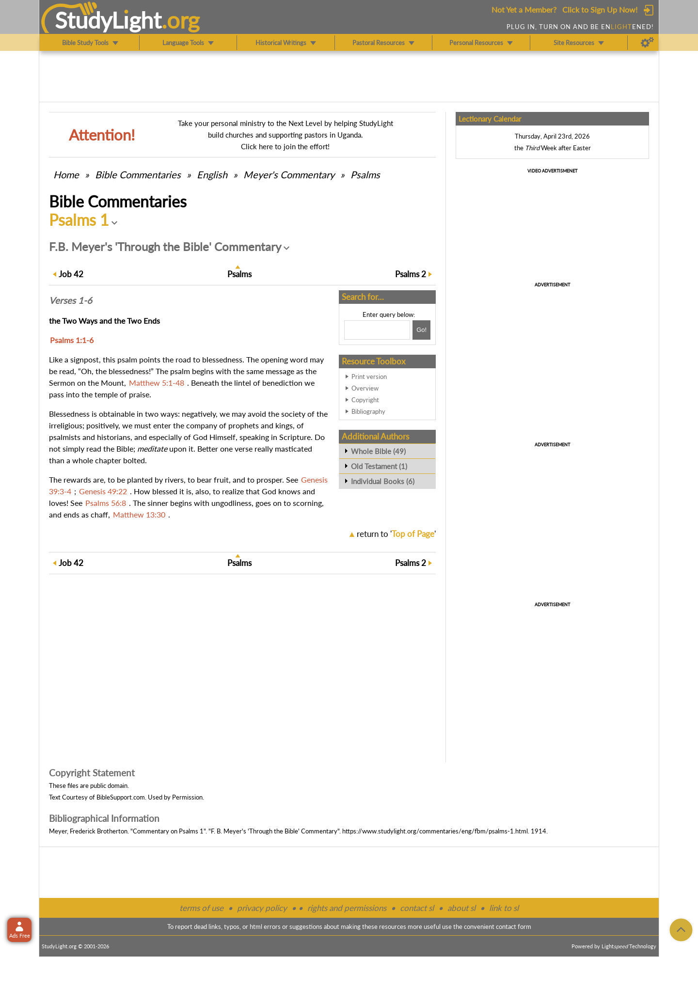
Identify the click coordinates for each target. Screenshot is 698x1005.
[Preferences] (647, 42)
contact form (513, 926)
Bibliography (368, 411)
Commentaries (138, 174)
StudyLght (108, 19)
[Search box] (377, 330)
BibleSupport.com (120, 797)
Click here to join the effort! (285, 146)
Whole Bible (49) (378, 451)
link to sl (504, 908)
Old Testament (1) (379, 466)
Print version (369, 376)
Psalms (365, 174)
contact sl (417, 908)
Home (66, 174)
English (212, 174)
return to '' (396, 534)
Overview (365, 388)
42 (71, 274)
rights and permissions (346, 908)
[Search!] (421, 330)
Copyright (365, 400)
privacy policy (262, 908)
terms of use (201, 908)
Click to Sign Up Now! (599, 9)
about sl (461, 908)
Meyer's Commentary (288, 174)
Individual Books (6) (382, 481)
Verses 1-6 (70, 300)
